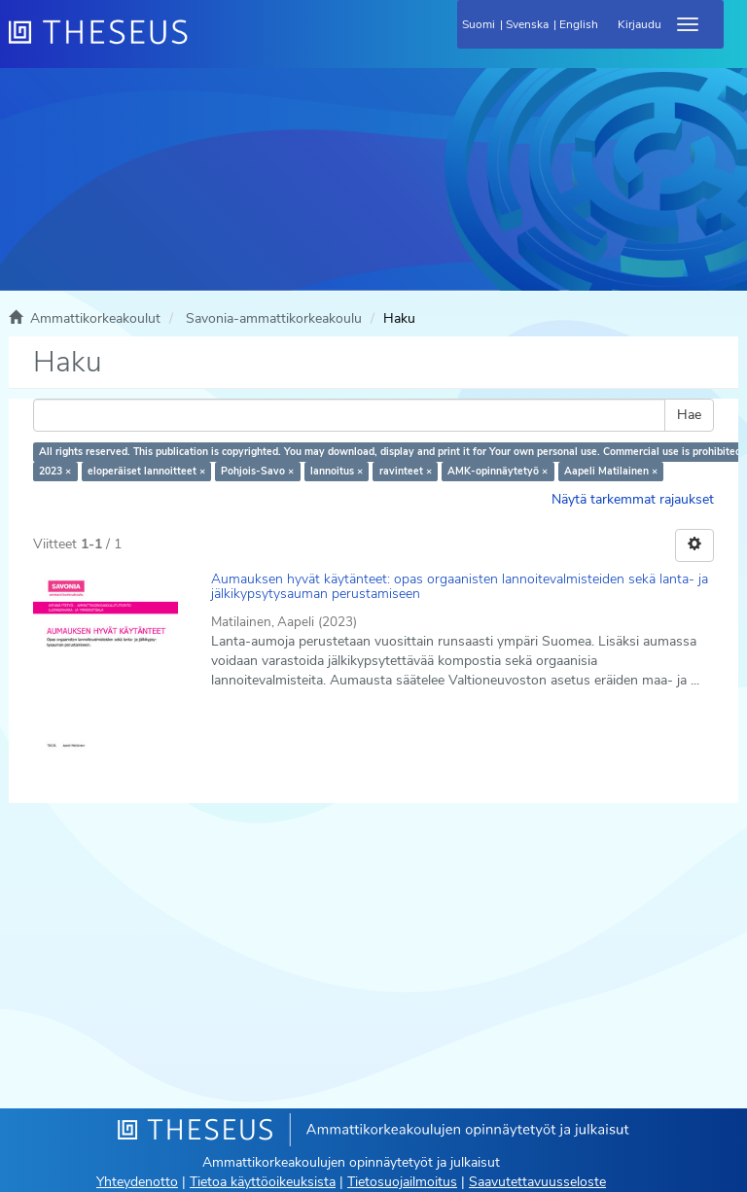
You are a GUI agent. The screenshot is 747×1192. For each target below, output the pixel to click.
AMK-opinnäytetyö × (497, 471)
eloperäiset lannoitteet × (146, 471)
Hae (689, 414)
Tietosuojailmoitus (402, 1182)
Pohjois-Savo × (257, 471)
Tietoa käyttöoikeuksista (263, 1182)
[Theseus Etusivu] (203, 43)
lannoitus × (336, 471)
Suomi (478, 24)
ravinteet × (405, 471)
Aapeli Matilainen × (611, 471)
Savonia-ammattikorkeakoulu (274, 318)
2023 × (55, 471)
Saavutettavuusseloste (537, 1182)
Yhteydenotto (137, 1182)
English (578, 24)
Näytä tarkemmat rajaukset (632, 499)
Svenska (527, 24)
